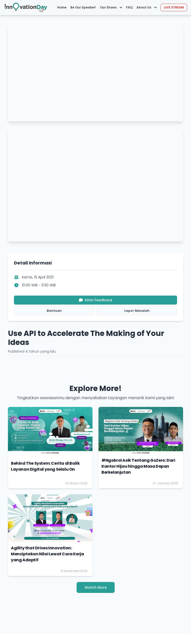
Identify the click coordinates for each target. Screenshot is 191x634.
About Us (147, 7)
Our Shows (111, 7)
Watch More (96, 587)
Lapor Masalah (136, 311)
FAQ (129, 7)
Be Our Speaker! (83, 7)
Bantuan (54, 311)
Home (61, 7)
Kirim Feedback (95, 300)
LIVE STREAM (174, 7)
